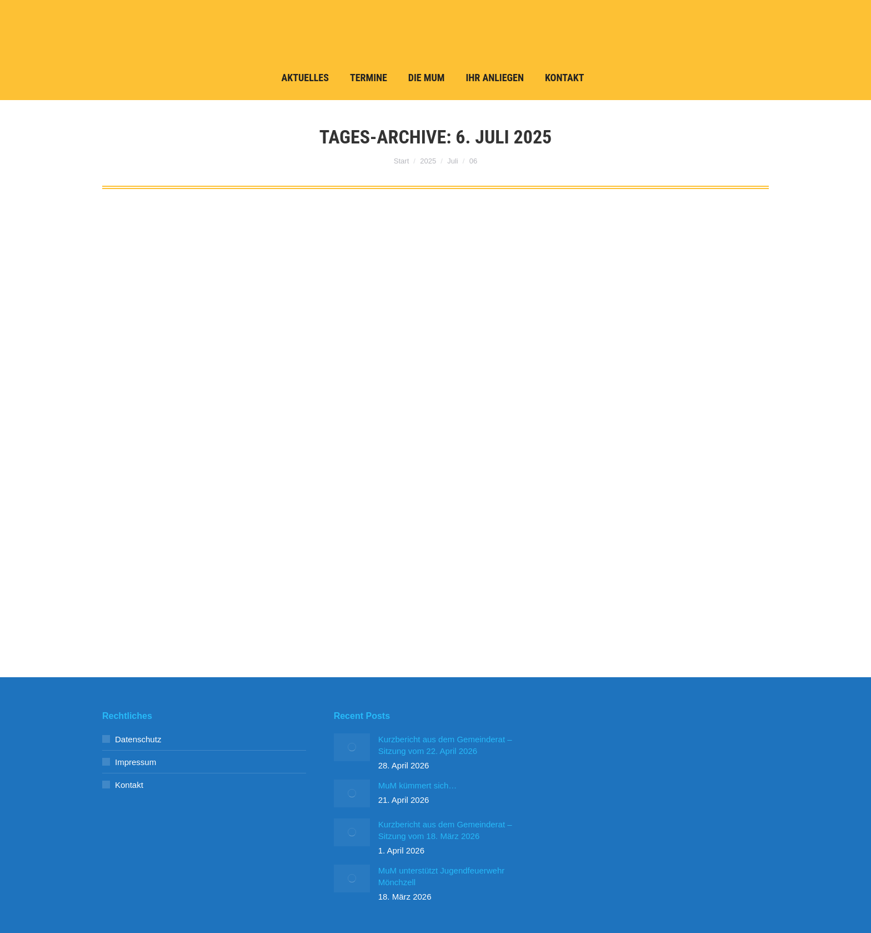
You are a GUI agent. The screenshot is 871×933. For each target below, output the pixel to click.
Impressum (135, 762)
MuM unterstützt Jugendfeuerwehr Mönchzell (441, 876)
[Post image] (352, 747)
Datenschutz (138, 739)
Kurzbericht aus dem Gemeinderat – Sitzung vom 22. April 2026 (445, 745)
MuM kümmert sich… (417, 785)
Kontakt (129, 785)
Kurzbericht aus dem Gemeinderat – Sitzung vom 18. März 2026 (445, 830)
